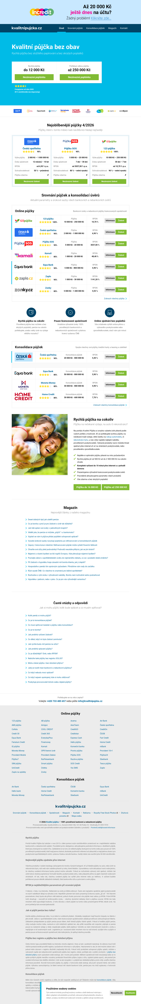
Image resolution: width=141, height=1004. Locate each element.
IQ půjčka (16, 746)
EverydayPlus (47, 738)
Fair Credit (104, 738)
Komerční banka (77, 746)
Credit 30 (15, 734)
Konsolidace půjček (95, 28)
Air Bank (103, 721)
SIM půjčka (16, 763)
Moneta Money (48, 383)
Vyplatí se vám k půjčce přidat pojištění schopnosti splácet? (53, 536)
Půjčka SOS (70, 148)
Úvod (61, 28)
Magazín (112, 28)
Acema (73, 721)
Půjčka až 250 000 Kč (115, 487)
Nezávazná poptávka (34, 77)
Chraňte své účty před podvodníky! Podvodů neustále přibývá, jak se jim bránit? (61, 549)
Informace (110, 220)
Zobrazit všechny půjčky (114, 298)
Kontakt (124, 28)
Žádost (121, 220)
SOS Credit (75, 763)
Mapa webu (77, 816)
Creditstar (75, 734)
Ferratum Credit (18, 742)
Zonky (48, 288)
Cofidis (15, 729)
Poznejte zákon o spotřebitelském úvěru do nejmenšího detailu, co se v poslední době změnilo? (68, 558)
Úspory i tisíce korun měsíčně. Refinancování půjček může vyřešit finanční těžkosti (62, 545)
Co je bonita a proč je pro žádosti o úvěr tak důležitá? (50, 524)
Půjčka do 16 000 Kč (87, 487)
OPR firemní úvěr (48, 751)
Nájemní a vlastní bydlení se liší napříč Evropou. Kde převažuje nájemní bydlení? (62, 554)
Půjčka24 (104, 755)
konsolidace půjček (104, 980)
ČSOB (102, 734)
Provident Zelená (48, 755)
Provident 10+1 (106, 751)
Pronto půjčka (76, 751)
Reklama (86, 813)
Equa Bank (48, 265)
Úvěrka (44, 768)
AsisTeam (75, 725)
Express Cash (76, 738)
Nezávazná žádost (32, 181)
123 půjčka (109, 148)
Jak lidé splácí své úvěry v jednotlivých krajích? (48, 528)
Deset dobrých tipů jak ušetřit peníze (43, 519)
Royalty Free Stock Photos (105, 813)
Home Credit (48, 394)
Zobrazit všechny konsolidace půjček (109, 405)
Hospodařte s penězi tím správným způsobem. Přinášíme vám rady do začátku (61, 566)
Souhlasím (130, 993)
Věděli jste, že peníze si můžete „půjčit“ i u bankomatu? (51, 532)
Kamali (48, 253)
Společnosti (54, 813)
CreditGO (74, 729)
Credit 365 (45, 734)
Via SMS (74, 768)
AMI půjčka (16, 725)
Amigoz (44, 725)
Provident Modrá (19, 755)
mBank (103, 746)
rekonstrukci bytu (81, 440)
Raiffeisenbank (47, 759)
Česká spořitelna (32, 148)
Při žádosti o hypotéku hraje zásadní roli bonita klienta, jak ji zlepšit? (57, 562)
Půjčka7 (15, 759)
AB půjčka (45, 721)
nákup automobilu (114, 437)
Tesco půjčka (105, 763)
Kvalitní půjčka (52, 822)
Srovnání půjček (75, 28)
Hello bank (16, 791)
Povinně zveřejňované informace (103, 828)
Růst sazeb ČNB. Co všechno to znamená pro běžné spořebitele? (55, 571)
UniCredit (15, 768)
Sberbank (104, 759)
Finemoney (46, 742)
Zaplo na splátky (19, 772)
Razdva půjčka (77, 759)
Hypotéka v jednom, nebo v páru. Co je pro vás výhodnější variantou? (57, 579)
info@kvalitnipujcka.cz (90, 701)
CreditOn (103, 729)
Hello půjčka (76, 742)
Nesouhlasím (116, 993)
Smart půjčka (46, 763)
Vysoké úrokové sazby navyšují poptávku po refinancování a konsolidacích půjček (62, 541)
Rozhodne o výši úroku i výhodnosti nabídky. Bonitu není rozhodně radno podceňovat (64, 575)
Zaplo (48, 276)
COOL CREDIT (47, 729)
